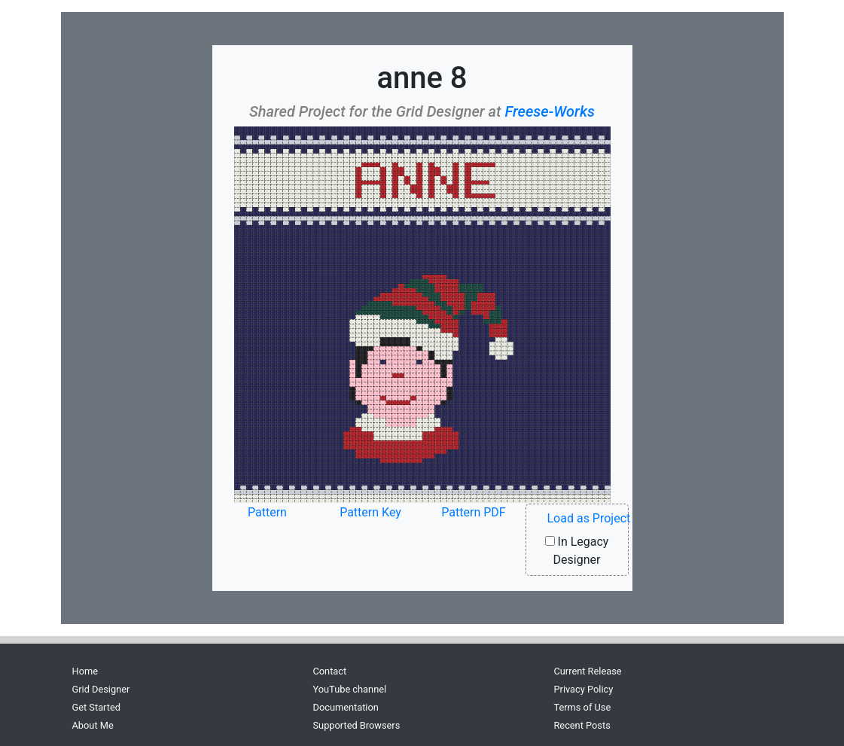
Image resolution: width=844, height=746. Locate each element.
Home (85, 671)
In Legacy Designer (577, 550)
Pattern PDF (473, 512)
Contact (329, 671)
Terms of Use (582, 707)
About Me (93, 725)
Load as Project (589, 518)
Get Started (96, 707)
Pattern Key (370, 512)
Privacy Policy (583, 689)
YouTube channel (349, 689)
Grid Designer (101, 689)
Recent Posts (581, 725)
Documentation (345, 707)
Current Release (587, 671)
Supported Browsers (356, 725)
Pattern (267, 512)
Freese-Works (549, 111)
